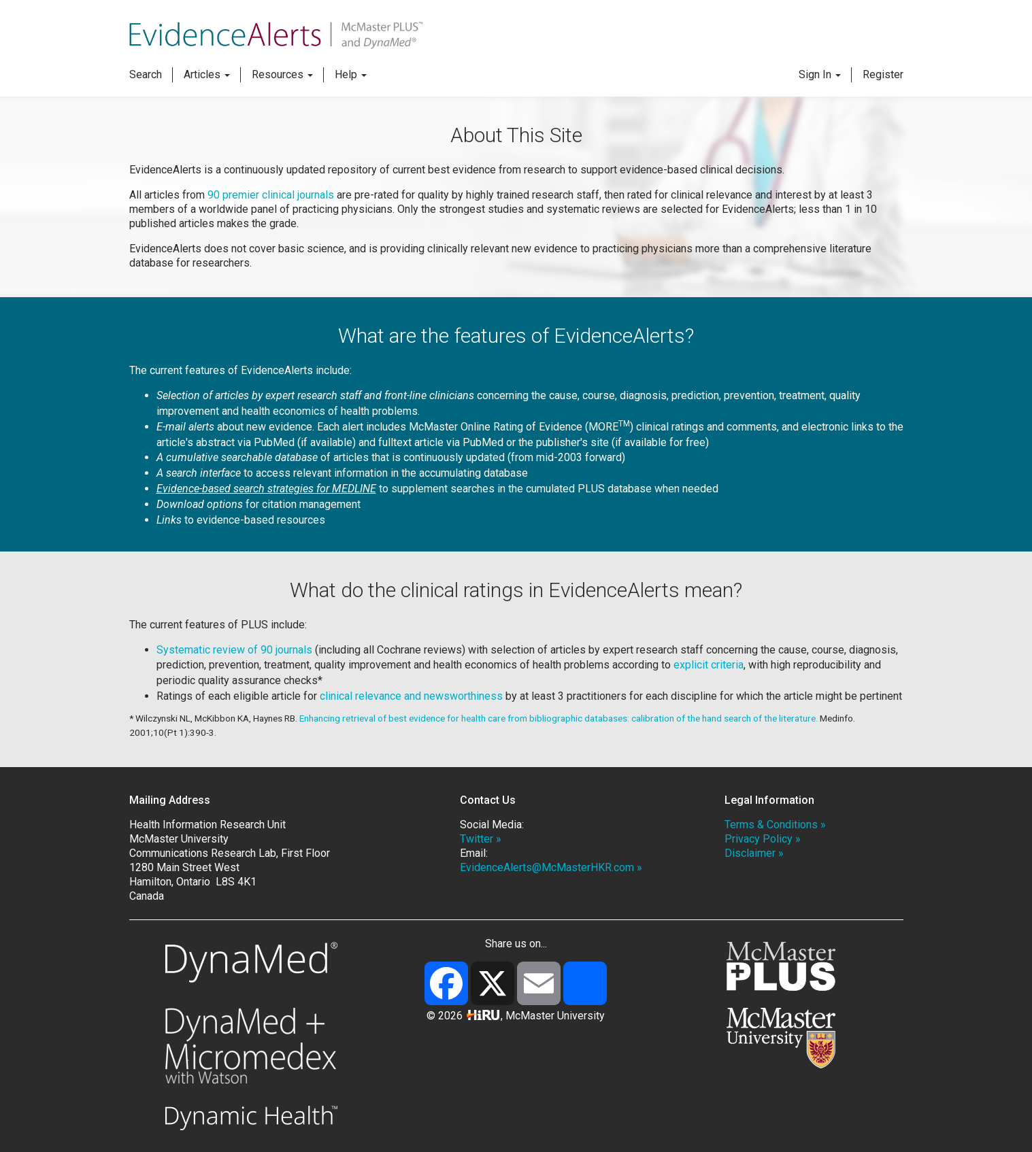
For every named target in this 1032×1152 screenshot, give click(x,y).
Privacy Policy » (763, 838)
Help (351, 74)
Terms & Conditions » (775, 824)
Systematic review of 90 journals (234, 649)
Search (145, 74)
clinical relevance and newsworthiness (411, 696)
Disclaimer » (754, 853)
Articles (207, 74)
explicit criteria (708, 664)
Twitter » (480, 838)
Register (883, 74)
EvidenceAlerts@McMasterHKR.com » (551, 867)
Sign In (820, 74)
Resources (282, 74)
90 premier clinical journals (272, 194)
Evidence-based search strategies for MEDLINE (266, 488)
